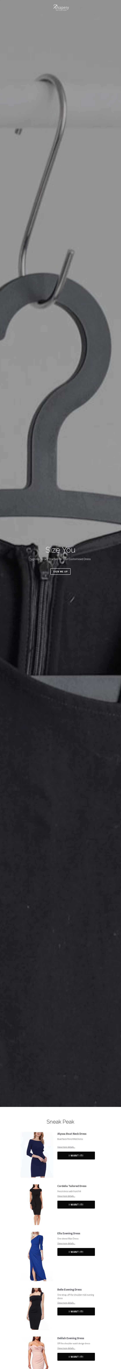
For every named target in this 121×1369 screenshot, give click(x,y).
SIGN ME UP (60, 571)
